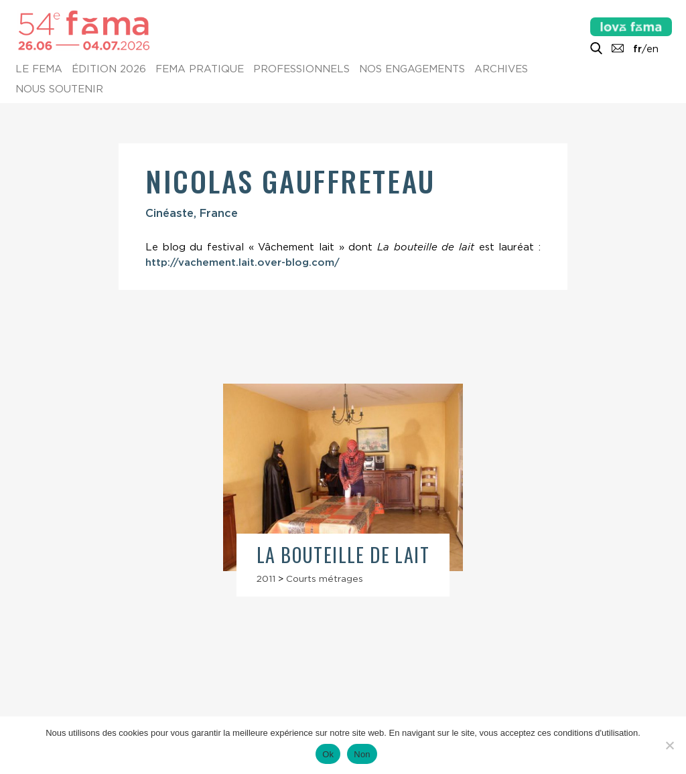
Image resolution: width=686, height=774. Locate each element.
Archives (501, 70)
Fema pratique (199, 70)
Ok (328, 754)
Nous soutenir (59, 90)
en (652, 49)
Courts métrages (324, 578)
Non (362, 754)
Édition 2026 (109, 70)
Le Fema (38, 70)
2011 (266, 578)
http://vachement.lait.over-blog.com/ (242, 262)
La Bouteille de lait (343, 554)
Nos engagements (412, 70)
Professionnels (301, 70)
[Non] (669, 745)
